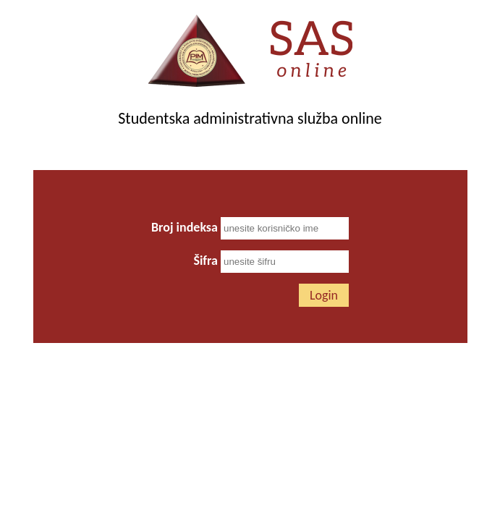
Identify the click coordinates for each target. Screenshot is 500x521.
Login (324, 295)
